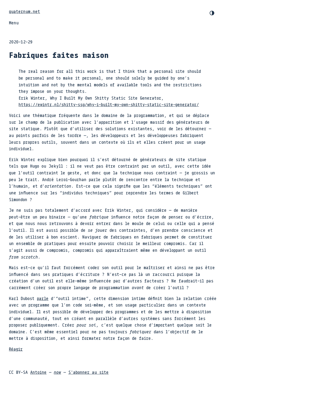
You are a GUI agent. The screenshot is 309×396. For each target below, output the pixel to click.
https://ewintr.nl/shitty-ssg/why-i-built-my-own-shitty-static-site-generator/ (109, 104)
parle (43, 298)
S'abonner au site (88, 372)
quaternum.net (24, 11)
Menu (14, 22)
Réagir (16, 349)
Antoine (38, 372)
